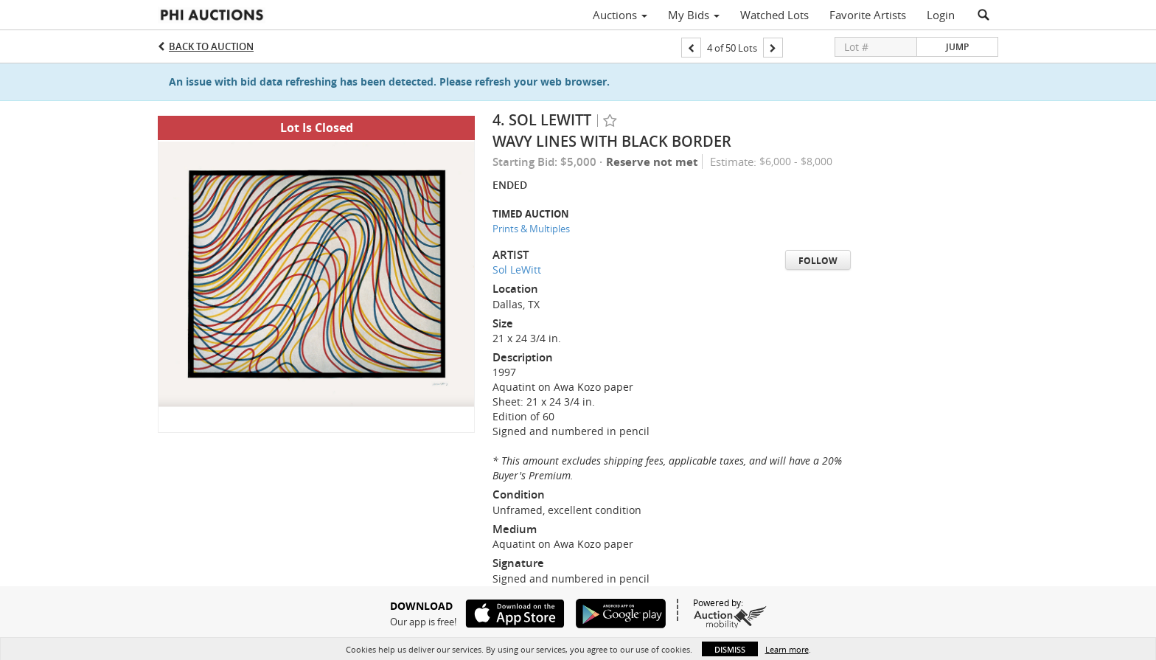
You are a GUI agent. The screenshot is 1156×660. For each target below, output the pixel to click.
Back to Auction (211, 46)
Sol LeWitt (516, 270)
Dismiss (729, 649)
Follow (818, 260)
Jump (957, 47)
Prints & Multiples (531, 228)
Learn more (787, 649)
